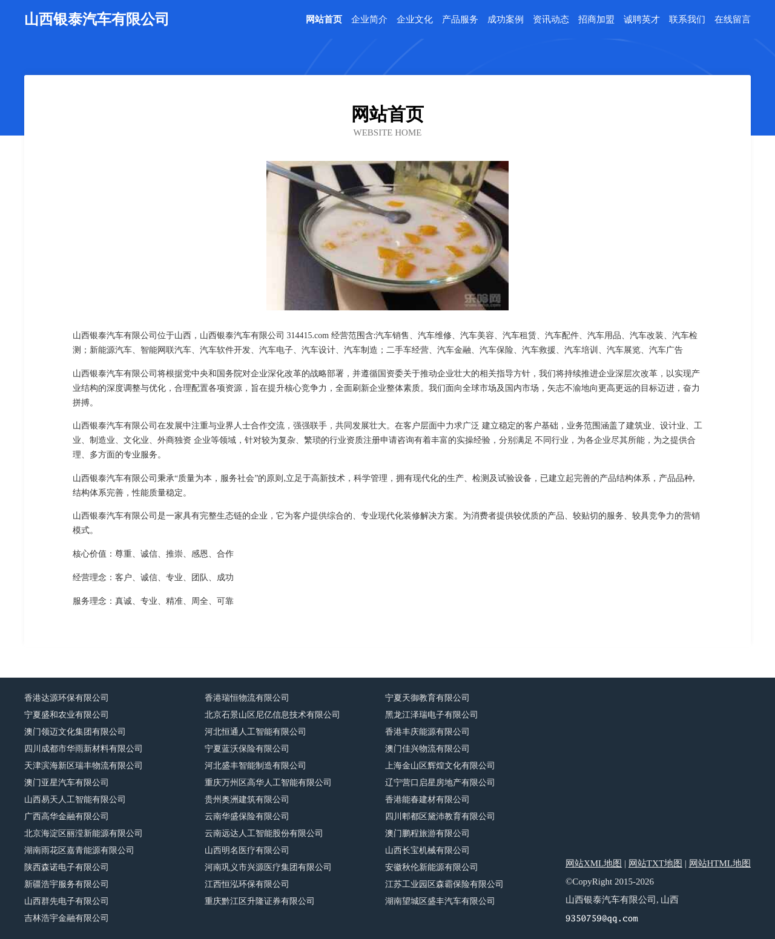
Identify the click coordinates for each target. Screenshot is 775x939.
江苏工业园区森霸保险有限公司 (444, 884)
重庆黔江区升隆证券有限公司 (260, 901)
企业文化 (415, 19)
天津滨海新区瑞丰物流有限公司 (83, 765)
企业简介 (369, 19)
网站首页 (324, 19)
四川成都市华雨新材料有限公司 (83, 748)
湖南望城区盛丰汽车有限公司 (440, 901)
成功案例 (505, 19)
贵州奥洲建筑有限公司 (247, 799)
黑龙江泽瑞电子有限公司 (431, 714)
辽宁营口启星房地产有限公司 (440, 782)
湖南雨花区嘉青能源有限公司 (79, 850)
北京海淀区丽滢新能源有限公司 (83, 833)
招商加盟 (596, 19)
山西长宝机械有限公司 (427, 850)
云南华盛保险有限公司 (247, 816)
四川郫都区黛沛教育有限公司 (440, 816)
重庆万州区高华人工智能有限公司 (268, 782)
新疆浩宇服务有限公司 (66, 884)
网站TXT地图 (655, 863)
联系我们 (687, 19)
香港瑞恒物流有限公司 (247, 697)
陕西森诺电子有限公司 (66, 867)
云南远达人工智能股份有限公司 (264, 833)
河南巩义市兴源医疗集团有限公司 (268, 867)
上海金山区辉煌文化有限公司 (440, 765)
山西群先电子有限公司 (66, 901)
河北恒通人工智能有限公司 (255, 731)
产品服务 (460, 19)
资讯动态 (551, 19)
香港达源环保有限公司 (66, 697)
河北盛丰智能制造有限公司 (255, 765)
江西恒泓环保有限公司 (247, 884)
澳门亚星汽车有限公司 (66, 782)
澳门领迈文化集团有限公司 (75, 731)
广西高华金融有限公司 (66, 816)
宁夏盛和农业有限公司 (66, 714)
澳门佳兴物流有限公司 (427, 748)
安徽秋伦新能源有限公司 (431, 867)
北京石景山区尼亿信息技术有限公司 (272, 714)
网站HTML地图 (720, 863)
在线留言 (732, 19)
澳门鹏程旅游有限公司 (427, 833)
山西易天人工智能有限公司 (75, 799)
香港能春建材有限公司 (427, 799)
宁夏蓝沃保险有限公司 (247, 748)
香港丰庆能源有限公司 (427, 731)
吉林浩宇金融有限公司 (66, 918)
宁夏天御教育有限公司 (427, 697)
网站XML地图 (594, 863)
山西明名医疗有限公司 (247, 850)
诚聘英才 (642, 19)
